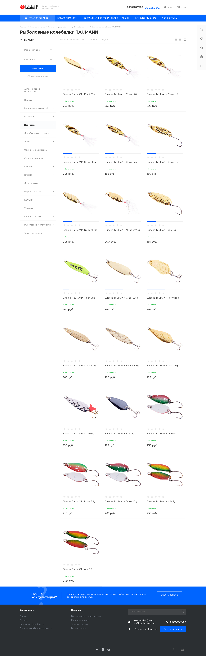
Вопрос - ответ (78, 628)
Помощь (76, 610)
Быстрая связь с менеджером (86, 616)
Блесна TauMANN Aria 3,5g (78, 569)
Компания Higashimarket (32, 624)
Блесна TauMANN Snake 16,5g (122, 365)
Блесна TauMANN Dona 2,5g (121, 501)
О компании (27, 610)
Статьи (23, 616)
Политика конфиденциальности (36, 628)
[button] (67, 153)
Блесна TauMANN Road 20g (79, 94)
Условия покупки (79, 624)
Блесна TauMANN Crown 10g (79, 162)
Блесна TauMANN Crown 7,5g (121, 162)
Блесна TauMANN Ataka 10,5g (80, 365)
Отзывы (23, 620)
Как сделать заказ (80, 620)
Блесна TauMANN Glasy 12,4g (121, 298)
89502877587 (135, 7)
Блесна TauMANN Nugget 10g (80, 230)
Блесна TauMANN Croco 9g (78, 433)
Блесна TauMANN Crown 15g (163, 94)
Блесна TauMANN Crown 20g (121, 94)
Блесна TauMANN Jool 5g (161, 230)
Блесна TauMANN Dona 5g (162, 433)
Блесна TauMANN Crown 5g (163, 162)
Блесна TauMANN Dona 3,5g (79, 501)
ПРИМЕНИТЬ (37, 68)
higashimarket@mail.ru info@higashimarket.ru (144, 622)
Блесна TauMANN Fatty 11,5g (163, 298)
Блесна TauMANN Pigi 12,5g (162, 365)
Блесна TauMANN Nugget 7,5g (122, 230)
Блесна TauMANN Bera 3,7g (120, 433)
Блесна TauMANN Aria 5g (161, 501)
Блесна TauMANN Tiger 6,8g (79, 298)
